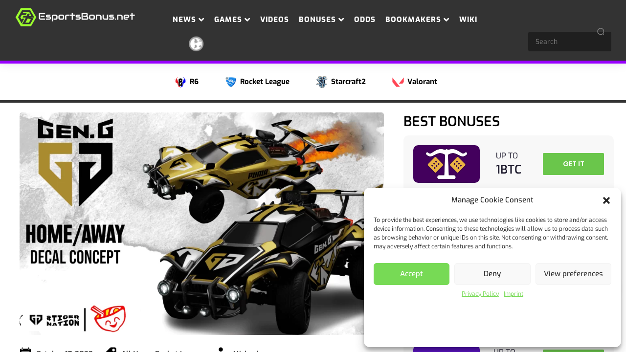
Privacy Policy (480, 294)
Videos (274, 19)
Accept (411, 274)
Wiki (468, 19)
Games (232, 19)
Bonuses (321, 19)
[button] (606, 200)
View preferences (573, 274)
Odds (365, 19)
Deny (492, 274)
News (188, 19)
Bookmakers (417, 19)
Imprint (513, 294)
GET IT (573, 164)
